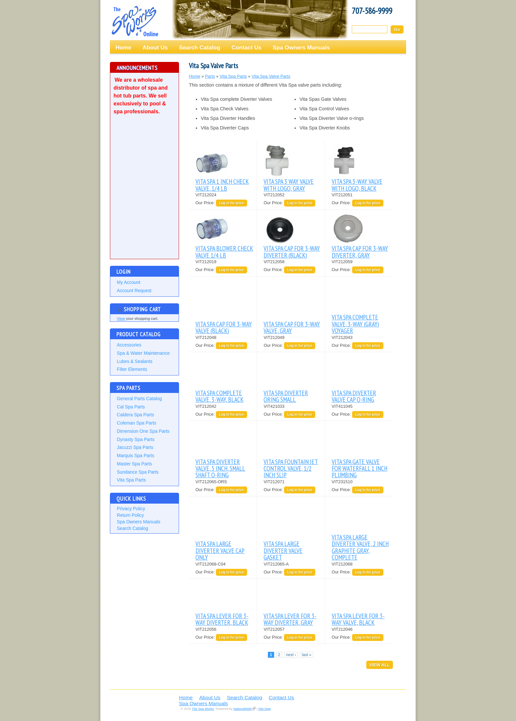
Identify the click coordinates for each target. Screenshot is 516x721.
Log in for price (231, 203)
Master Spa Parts (134, 463)
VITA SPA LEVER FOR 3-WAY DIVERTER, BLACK (221, 619)
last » (306, 654)
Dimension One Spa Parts (143, 431)
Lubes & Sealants (134, 361)
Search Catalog (199, 47)
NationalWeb (242, 708)
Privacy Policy (131, 508)
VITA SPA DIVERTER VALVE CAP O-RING (354, 396)
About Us (155, 47)
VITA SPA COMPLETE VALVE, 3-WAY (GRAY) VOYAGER (355, 324)
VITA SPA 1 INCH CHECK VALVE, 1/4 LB (222, 184)
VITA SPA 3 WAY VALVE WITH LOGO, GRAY (289, 184)
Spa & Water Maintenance (143, 353)
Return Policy (130, 515)
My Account (128, 282)
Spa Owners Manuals (301, 47)
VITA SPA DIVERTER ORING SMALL (286, 396)
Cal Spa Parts (131, 406)
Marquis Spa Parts (135, 455)
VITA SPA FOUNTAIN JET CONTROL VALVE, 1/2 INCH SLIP (291, 468)
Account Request (134, 290)
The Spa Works (134, 21)
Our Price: (205, 202)
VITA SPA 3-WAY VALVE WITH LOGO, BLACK (357, 184)
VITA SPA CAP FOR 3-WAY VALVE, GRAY (292, 327)
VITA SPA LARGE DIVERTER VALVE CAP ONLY (220, 550)
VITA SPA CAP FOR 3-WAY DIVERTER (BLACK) (292, 251)
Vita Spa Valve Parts (271, 76)
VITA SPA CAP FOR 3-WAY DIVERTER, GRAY (360, 251)
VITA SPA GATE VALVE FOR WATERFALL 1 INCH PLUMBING (359, 468)
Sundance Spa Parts (138, 472)
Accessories (129, 344)
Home (123, 47)
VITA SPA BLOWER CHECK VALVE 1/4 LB (224, 251)
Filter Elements (132, 369)
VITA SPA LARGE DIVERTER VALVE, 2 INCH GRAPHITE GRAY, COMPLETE (360, 547)
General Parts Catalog (139, 398)
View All (380, 664)
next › (291, 654)
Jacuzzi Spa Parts (135, 447)
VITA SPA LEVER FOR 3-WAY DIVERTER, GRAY (290, 619)
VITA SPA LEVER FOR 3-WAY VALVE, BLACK (358, 619)
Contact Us (246, 47)
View (121, 318)
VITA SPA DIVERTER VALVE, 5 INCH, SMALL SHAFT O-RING (220, 468)
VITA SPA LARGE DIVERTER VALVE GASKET (283, 550)
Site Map (264, 708)
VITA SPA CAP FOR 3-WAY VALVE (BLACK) (223, 327)
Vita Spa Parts (131, 480)
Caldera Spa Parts (135, 414)
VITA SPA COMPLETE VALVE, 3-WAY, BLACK (219, 396)
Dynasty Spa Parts (135, 439)
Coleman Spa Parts (136, 423)
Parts (210, 76)
